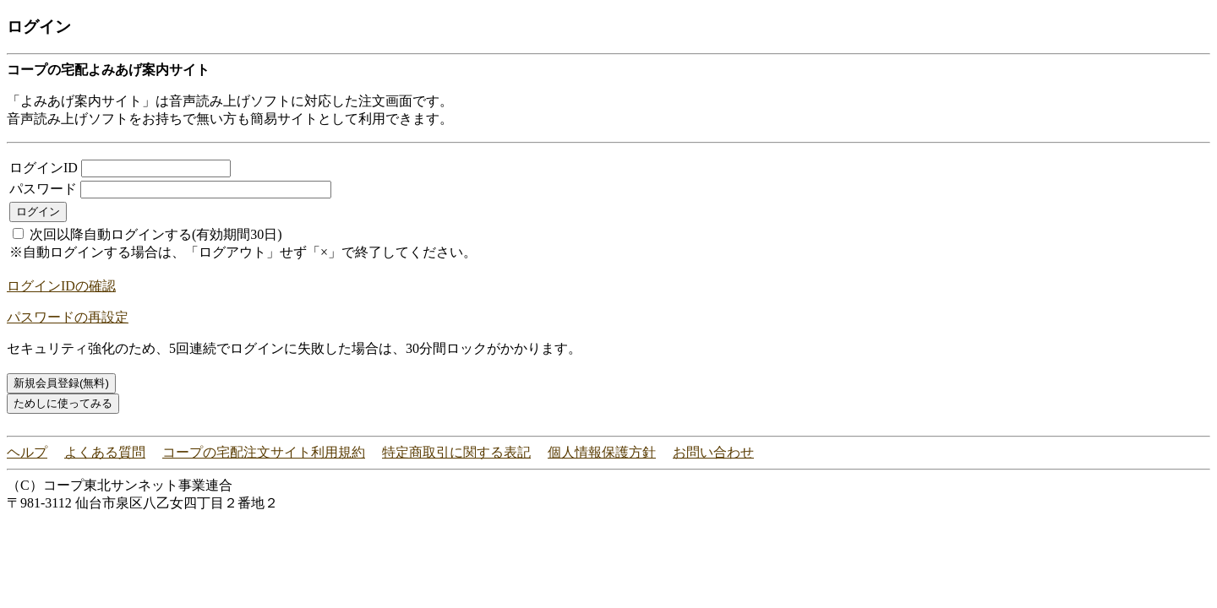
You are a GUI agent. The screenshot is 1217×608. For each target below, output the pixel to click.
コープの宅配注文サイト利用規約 (263, 452)
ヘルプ (27, 452)
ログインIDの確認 (61, 286)
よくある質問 (104, 452)
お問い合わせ (713, 452)
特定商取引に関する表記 (456, 452)
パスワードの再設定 (67, 317)
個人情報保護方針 (602, 452)
